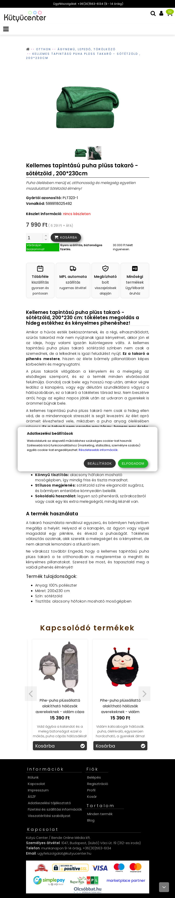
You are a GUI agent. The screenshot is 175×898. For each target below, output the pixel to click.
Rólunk (33, 777)
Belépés (94, 777)
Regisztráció (97, 783)
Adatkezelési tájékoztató (49, 803)
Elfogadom (133, 463)
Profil (91, 790)
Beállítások (100, 463)
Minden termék (99, 813)
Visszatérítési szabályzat (49, 815)
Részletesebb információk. (98, 450)
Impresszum (38, 790)
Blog (90, 820)
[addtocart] (66, 237)
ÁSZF (32, 796)
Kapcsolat (36, 783)
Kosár (92, 796)
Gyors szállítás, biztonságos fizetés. (81, 247)
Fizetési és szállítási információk (55, 809)
